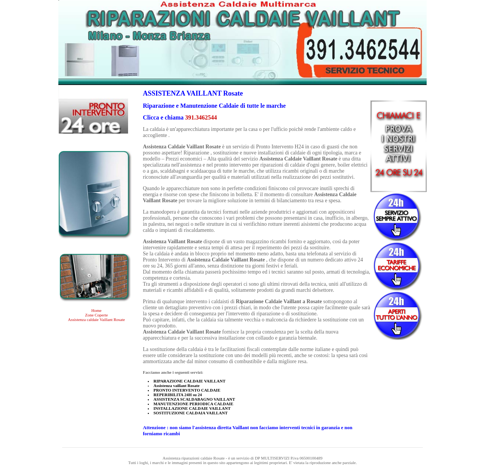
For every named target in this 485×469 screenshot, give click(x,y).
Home (96, 310)
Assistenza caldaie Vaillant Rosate (96, 319)
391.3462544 (201, 117)
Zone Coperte (96, 315)
